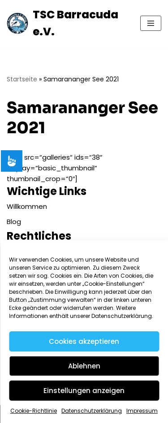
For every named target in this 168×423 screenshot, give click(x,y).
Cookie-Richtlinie (33, 411)
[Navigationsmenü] (150, 23)
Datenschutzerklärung (91, 411)
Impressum (142, 411)
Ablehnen (84, 366)
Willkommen (27, 206)
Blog (14, 221)
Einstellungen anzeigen (84, 390)
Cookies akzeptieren (84, 341)
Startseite (22, 79)
